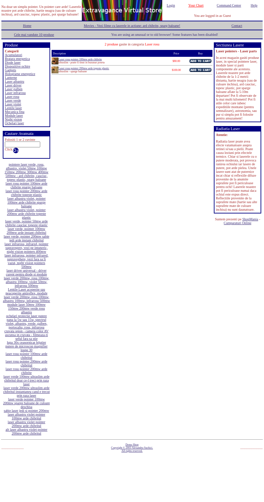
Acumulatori (13, 55)
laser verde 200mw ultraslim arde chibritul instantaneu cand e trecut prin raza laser (26, 391)
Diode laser (13, 62)
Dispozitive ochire (17, 66)
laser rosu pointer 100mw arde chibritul (26, 355)
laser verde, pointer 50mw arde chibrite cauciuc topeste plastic (26, 223)
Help (254, 5)
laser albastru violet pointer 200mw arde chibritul (26, 424)
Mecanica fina (14, 112)
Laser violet (13, 104)
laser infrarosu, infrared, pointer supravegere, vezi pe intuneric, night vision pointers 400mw (26, 247)
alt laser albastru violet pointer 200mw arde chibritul (26, 431)
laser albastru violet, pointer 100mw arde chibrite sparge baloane (26, 202)
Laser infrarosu (15, 93)
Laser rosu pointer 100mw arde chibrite (80, 59)
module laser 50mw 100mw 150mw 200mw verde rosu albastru (26, 308)
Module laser (14, 115)
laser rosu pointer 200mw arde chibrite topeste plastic (26, 193)
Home (27, 26)
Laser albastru (14, 81)
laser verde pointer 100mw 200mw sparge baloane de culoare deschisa (26, 403)
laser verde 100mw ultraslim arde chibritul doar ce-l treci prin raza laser (26, 380)
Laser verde (13, 100)
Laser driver (13, 85)
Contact (236, 26)
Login (171, 5)
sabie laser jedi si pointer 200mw (26, 410)
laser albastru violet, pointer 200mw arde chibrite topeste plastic (26, 213)
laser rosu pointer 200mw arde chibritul (26, 363)
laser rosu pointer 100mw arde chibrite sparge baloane (26, 185)
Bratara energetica (17, 59)
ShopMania (250, 219)
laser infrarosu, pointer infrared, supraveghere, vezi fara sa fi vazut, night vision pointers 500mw (26, 261)
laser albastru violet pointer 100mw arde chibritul (26, 416)
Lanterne (11, 78)
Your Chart (196, 5)
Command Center (229, 5)
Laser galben (13, 89)
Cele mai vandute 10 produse (34, 34)
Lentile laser (13, 108)
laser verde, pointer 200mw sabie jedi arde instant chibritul (26, 238)
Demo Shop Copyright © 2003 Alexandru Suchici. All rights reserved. (132, 447)
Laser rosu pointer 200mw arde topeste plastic (83, 68)
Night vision (13, 119)
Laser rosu (12, 96)
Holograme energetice (20, 74)
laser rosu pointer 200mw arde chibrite (26, 371)
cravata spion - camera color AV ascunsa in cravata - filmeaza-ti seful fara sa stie (26, 335)
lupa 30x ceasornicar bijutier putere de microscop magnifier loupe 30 (26, 346)
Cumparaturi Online (237, 223)
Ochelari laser (14, 123)
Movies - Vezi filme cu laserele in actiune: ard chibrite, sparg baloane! (132, 26)
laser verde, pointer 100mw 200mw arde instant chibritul (26, 230)
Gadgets (10, 70)
